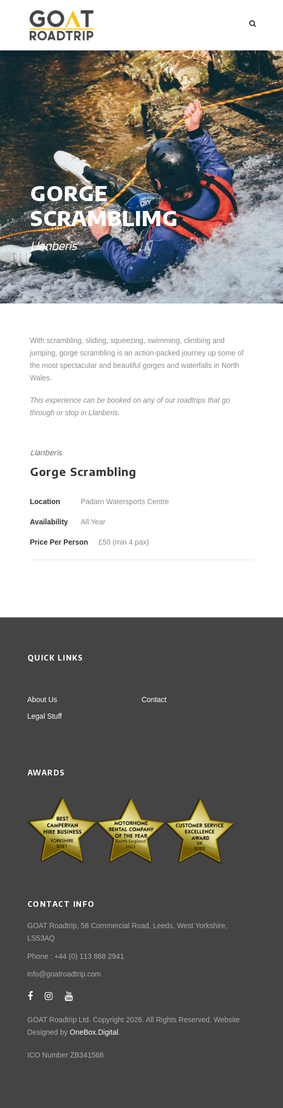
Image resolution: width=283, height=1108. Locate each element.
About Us (43, 699)
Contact (154, 699)
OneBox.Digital (94, 1032)
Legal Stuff (45, 716)
